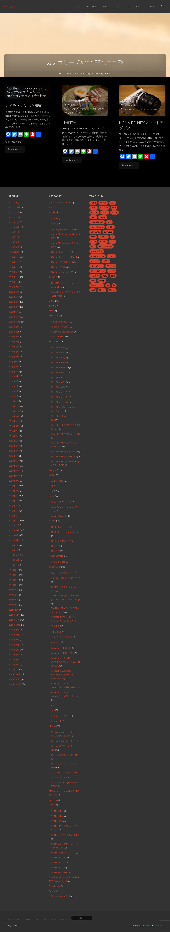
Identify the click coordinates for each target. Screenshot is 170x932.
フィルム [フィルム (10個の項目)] (111, 266)
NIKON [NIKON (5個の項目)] (110, 227)
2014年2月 (14, 451)
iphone (54, 218)
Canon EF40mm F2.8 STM (64, 257)
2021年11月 (14, 222)
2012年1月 (13, 550)
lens (20, 142)
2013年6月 (14, 490)
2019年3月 (14, 272)
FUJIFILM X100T (59, 397)
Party (51, 705)
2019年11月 (14, 262)
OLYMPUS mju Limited (62, 332)
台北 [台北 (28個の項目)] (113, 276)
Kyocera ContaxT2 (60, 327)
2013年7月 (14, 485)
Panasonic (54, 642)
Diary (51, 301)
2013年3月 (14, 505)
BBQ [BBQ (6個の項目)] (112, 203)
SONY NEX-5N (98, 109)
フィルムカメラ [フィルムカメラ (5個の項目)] (98, 271)
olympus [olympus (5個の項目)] (108, 232)
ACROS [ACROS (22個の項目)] (103, 203)
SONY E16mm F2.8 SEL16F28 (65, 835)
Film (51, 310)
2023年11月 (14, 212)
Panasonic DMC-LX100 (62, 653)
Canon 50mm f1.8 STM (62, 229)
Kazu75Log (11, 6)
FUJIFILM (53, 341)
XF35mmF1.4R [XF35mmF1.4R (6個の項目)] (97, 256)
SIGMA (52, 726)
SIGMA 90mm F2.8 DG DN (64, 772)
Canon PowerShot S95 (62, 272)
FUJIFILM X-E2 (58, 352)
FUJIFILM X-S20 (59, 372)
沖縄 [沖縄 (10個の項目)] (93, 290)
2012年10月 (14, 530)
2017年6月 (14, 292)
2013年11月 (14, 466)
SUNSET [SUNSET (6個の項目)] (103, 237)
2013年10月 (14, 471)
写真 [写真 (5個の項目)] (105, 276)
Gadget (52, 470)
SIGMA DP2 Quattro (60, 777)
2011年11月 (14, 560)
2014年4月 (14, 441)
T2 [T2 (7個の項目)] (112, 237)
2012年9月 (14, 535)
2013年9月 (14, 476)
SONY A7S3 (57, 821)
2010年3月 (14, 659)
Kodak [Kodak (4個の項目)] (114, 212)
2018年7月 (14, 287)
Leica (51, 496)
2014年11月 (14, 411)
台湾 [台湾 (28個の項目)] (93, 280)
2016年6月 (14, 341)
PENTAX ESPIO (58, 336)
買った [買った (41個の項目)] (112, 290)
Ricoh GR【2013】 (60, 716)
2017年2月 (14, 307)
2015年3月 (14, 391)
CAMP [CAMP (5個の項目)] (93, 208)
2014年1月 (13, 456)
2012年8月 (14, 540)
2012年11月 (14, 525)
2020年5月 (14, 232)
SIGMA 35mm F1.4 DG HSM (64, 755)
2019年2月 (14, 277)
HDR (51, 486)
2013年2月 (14, 510)
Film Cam (53, 315)
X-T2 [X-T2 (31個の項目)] (93, 246)
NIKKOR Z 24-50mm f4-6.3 (64, 532)
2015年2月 (14, 396)
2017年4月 (14, 297)
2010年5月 (14, 649)
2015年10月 (14, 356)
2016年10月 (14, 322)
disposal (12, 142)
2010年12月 (14, 615)
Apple (52, 212)
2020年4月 (14, 237)
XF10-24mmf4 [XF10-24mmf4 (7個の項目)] (105, 246)
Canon (68, 73)
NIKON (52, 521)
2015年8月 (14, 366)
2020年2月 (14, 247)
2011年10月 (14, 565)
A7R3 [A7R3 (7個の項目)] (93, 203)
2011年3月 (13, 600)
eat (88, 109)
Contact (64, 919)
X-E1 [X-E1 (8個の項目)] (113, 241)
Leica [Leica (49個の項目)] (93, 217)
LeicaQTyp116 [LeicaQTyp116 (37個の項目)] (97, 222)
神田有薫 (69, 122)
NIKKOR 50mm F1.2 (60, 527)
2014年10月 (14, 416)
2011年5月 (13, 590)
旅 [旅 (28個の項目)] (108, 285)
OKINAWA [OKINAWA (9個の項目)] (95, 232)
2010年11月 (14, 620)
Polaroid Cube (58, 562)
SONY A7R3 (57, 816)
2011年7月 (13, 580)
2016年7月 (14, 336)
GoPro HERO (57, 481)
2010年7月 (14, 639)
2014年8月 (14, 426)
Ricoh (52, 710)
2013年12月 (14, 461)
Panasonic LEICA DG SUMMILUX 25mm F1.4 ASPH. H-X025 (65, 662)
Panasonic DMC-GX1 (61, 648)
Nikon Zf (55, 551)
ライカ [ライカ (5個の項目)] (112, 271)
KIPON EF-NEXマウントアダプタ (142, 125)
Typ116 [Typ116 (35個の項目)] (103, 241)
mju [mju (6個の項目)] (109, 222)
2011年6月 (14, 585)
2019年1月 (13, 282)
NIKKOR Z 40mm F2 (61, 541)
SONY (52, 805)
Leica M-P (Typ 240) (61, 502)
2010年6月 (14, 644)
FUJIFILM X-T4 (58, 387)
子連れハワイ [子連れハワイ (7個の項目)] (97, 285)
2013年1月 (13, 515)
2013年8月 (14, 481)
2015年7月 (14, 371)
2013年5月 (14, 495)
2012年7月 (14, 545)
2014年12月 (14, 406)
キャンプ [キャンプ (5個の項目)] (95, 261)
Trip (51, 891)
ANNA (52, 207)
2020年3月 (14, 242)
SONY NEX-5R (58, 862)
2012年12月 (14, 520)
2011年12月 (14, 555)
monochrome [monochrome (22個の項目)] (97, 227)
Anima (147, 925)
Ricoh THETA (57, 721)
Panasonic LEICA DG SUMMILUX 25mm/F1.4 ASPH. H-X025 (62, 675)
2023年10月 (14, 217)
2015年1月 (13, 401)
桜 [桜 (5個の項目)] (114, 285)
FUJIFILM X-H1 (58, 362)
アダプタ (69, 113)
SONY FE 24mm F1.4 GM (63, 852)
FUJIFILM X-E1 (58, 347)
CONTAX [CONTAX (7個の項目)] (104, 208)
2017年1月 (13, 312)
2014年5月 (14, 436)
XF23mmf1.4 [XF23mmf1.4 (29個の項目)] (96, 251)
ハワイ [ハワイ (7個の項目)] (106, 261)
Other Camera (33, 92)
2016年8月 (14, 332)
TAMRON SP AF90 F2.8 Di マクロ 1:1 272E (26, 96)
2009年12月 (14, 674)
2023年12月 (14, 207)
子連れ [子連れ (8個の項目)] (102, 280)
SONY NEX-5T (58, 867)
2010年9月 (14, 629)
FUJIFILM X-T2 (58, 382)
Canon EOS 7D (58, 267)
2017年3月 (14, 302)
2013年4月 (14, 500)
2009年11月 (14, 679)
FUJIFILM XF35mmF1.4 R (63, 456)
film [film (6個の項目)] (114, 208)
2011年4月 (13, 595)
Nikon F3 (55, 546)
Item (51, 491)
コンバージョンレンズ (61, 637)
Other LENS (55, 567)
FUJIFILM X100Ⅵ (59, 402)
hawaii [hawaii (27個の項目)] (104, 212)
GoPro (52, 475)
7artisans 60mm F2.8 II (60, 202)
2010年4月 (14, 654)
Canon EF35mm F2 (16, 92)
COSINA (53, 277)
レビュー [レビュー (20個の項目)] (95, 276)
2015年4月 (14, 386)
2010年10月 (14, 625)
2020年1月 (14, 252)
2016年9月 (14, 327)
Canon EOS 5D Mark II (62, 262)
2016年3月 (14, 351)
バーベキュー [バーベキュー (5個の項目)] (97, 266)
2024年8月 (14, 202)
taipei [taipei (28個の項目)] (93, 241)
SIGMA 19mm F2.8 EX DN (63, 741)
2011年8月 (14, 575)
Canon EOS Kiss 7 (60, 322)
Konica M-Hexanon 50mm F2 (65, 578)
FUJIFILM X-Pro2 (59, 367)
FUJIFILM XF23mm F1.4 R (63, 451)
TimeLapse (54, 886)
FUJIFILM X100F (59, 392)
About (54, 919)
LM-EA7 (57, 632)
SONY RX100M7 (59, 872)
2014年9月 (14, 421)
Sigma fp (53, 800)
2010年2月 (14, 664)
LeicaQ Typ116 (58, 516)
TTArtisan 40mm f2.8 (59, 896)
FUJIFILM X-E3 (58, 357)
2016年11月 (14, 317)
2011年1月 (13, 610)
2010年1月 (14, 669)
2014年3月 (14, 446)
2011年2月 (13, 605)
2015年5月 (14, 381)
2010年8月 (14, 634)
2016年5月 (14, 346)
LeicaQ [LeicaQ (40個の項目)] (103, 217)
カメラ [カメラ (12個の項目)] (111, 256)
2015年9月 (14, 361)
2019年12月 (14, 257)
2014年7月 (14, 431)
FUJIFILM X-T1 (58, 377)
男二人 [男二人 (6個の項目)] (102, 290)
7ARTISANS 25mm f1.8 (62, 573)
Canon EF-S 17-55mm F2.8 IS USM (25, 88)
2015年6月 (14, 376)
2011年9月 (13, 570)
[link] (161, 6)
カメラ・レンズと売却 (24, 105)
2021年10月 (14, 227)
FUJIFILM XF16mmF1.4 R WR (65, 434)
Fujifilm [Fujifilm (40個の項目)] (94, 212)
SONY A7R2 (57, 811)
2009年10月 (14, 684)
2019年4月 (14, 267)
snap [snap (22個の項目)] (93, 237)
